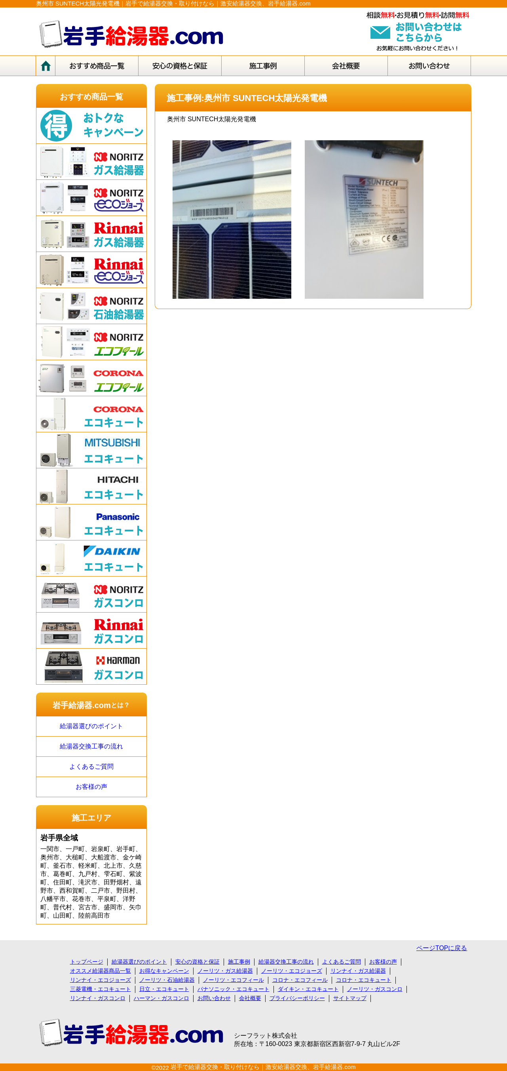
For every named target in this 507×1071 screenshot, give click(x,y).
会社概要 (250, 998)
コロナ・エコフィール (300, 980)
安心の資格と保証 (197, 961)
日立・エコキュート (164, 989)
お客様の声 (91, 786)
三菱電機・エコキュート (100, 989)
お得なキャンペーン (164, 971)
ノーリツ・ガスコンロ (375, 989)
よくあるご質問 (91, 766)
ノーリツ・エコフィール (233, 980)
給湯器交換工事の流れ (91, 746)
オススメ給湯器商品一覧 (100, 971)
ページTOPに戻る (441, 948)
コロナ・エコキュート (363, 980)
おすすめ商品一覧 (91, 96)
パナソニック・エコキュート (233, 989)
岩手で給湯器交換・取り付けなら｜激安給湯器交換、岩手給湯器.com (263, 1066)
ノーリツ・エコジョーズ (291, 971)
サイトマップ (349, 998)
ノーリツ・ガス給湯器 (225, 971)
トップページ (86, 961)
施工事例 (239, 961)
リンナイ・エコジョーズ (100, 980)
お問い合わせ (214, 998)
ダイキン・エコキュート (308, 989)
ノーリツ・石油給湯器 (167, 980)
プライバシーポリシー (297, 998)
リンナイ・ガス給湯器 (358, 971)
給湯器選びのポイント (91, 726)
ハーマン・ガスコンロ (161, 998)
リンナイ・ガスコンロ (97, 998)
